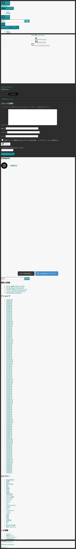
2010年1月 (9, 397)
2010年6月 (9, 389)
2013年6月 (9, 329)
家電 (7, 516)
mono (32, 35)
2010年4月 (9, 392)
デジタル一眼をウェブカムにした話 (16, 289)
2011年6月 (9, 369)
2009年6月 (9, 409)
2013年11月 (9, 323)
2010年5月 (9, 391)
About (7, 12)
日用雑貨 (8, 520)
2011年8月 (9, 366)
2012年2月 (9, 356)
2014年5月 (9, 313)
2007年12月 (9, 439)
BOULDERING (10, 479)
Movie (8, 492)
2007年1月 (9, 457)
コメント (4, 125)
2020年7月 (9, 301)
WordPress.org (10, 539)
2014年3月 (9, 316)
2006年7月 (9, 467)
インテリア (9, 498)
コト (7, 503)
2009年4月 (9, 412)
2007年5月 (9, 451)
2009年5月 (9, 411)
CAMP (8, 481)
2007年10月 (9, 442)
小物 (7, 518)
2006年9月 (9, 464)
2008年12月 (9, 419)
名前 (3, 128)
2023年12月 (9, 299)
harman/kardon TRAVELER (13, 292)
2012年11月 (9, 341)
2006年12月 (9, 459)
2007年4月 (9, 452)
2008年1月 (9, 437)
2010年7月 (9, 387)
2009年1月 (9, 417)
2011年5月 (9, 371)
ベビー (8, 513)
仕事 (7, 515)
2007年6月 (9, 449)
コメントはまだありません (42, 45)
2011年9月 (9, 364)
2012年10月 (9, 343)
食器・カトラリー (40, 35)
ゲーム (8, 501)
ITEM (7, 489)
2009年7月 (9, 407)
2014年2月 (9, 318)
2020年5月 (9, 304)
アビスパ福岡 (10, 496)
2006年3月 (9, 472)
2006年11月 (9, 461)
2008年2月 (9, 436)
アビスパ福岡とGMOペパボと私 (15, 286)
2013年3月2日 (42, 42)
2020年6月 (9, 303)
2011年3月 (9, 374)
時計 (7, 521)
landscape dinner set (6, 86)
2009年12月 (9, 399)
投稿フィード (10, 535)
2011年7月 (9, 368)
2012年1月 (9, 358)
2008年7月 (9, 427)
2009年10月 (9, 402)
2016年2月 (9, 306)
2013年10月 (9, 324)
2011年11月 (9, 361)
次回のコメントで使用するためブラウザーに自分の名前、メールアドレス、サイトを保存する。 (31, 140)
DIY (7, 485)
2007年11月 (9, 441)
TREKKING (9, 493)
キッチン (8, 500)
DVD (7, 486)
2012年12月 (9, 339)
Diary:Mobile (9, 484)
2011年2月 (9, 376)
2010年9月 (9, 384)
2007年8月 (9, 446)
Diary (7, 482)
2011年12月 (9, 359)
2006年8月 (9, 466)
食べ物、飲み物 (10, 525)
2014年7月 (9, 309)
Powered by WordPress (7, 544)
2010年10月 (9, 382)
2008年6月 (9, 429)
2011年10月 (9, 363)
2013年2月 (9, 336)
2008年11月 (9, 421)
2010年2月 (9, 396)
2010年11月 (9, 381)
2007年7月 (9, 447)
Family (8, 488)
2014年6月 (9, 311)
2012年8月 (9, 346)
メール (4, 132)
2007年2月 (9, 456)
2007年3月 (9, 454)
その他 (8, 506)
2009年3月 (9, 414)
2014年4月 (9, 314)
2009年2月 (9, 416)
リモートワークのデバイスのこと (15, 291)
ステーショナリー (11, 505)
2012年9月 (9, 344)
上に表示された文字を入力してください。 (13, 148)
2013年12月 (9, 321)
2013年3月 (9, 334)
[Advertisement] (38, 65)
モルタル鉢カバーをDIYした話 (15, 287)
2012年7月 (9, 348)
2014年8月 (9, 308)
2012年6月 (9, 349)
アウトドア (9, 495)
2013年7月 (9, 328)
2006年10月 (9, 462)
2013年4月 (9, 333)
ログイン (8, 534)
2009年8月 (9, 406)
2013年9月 (9, 326)
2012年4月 (9, 353)
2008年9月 (9, 424)
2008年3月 (9, 434)
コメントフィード (11, 537)
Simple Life (4, 6)
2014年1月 (9, 319)
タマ (7, 508)
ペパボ (8, 511)
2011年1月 (9, 377)
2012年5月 (9, 351)
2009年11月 (9, 401)
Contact (8, 13)
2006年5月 (9, 471)
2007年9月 (9, 444)
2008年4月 (9, 432)
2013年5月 (9, 331)
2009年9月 (9, 404)
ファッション (10, 510)
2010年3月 (9, 394)
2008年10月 (9, 422)
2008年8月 (9, 426)
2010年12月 (9, 379)
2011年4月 (9, 372)
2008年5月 (9, 431)
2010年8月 (9, 386)
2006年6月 (9, 469)
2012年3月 (9, 354)
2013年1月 (9, 338)
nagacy (44, 39)
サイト (3, 136)
